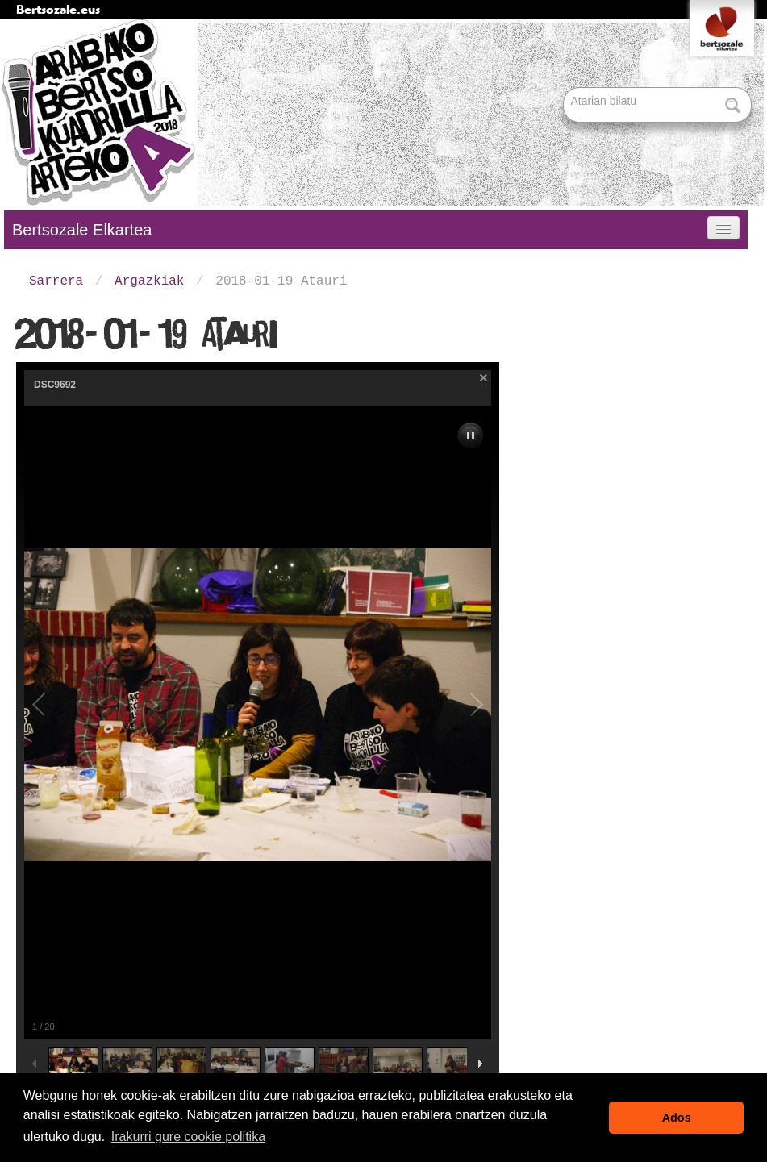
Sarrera (56, 281)
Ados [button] (676, 1117)
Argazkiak (149, 281)
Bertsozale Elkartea (82, 230)
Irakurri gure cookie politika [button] (188, 1136)
